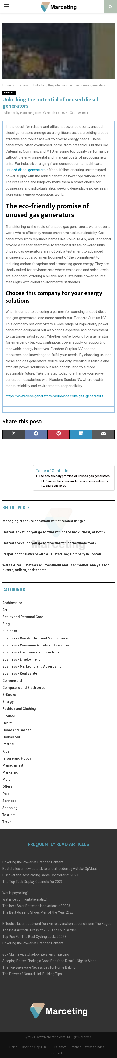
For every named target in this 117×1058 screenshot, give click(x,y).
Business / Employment (21, 659)
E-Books (9, 695)
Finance (8, 716)
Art (4, 610)
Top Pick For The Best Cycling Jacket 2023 (34, 937)
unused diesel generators (26, 170)
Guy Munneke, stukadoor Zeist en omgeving (35, 954)
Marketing (10, 772)
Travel (7, 822)
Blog (6, 624)
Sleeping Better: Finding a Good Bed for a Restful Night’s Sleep (49, 961)
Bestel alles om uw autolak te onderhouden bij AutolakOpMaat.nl (51, 869)
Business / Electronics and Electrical (31, 652)
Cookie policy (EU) (34, 1047)
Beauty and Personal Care (22, 617)
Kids (6, 751)
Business (9, 92)
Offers (7, 786)
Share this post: (56, 485)
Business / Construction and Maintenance (35, 638)
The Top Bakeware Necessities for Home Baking (39, 967)
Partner (76, 1047)
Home (13, 1047)
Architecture (12, 603)
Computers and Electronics (24, 688)
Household (11, 737)
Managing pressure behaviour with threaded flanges (44, 521)
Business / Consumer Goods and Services (35, 645)
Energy (8, 702)
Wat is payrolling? (15, 893)
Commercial (12, 681)
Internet (8, 744)
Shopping (10, 808)
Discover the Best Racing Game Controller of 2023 (40, 875)
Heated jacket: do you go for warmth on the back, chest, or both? (53, 532)
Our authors (58, 1047)
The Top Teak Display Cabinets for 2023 (32, 882)
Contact (56, 1053)
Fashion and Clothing (19, 709)
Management (12, 765)
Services (9, 801)
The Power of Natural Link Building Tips (32, 974)
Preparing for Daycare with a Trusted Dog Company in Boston (51, 554)
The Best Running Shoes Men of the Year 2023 (38, 912)
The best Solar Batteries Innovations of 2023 (36, 906)
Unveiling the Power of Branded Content (32, 862)
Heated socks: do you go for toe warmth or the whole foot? (49, 543)
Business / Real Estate (19, 673)
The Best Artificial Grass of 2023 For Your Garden (39, 930)
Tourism (9, 815)
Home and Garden (16, 730)
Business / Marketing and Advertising (32, 666)
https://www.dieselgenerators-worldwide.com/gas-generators (54, 396)
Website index (94, 1047)
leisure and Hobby (16, 758)
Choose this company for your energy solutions (77, 481)
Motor (7, 779)
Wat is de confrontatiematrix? (25, 899)
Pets (5, 794)
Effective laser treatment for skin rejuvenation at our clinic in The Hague (56, 924)
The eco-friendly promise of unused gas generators (74, 476)
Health (7, 723)
